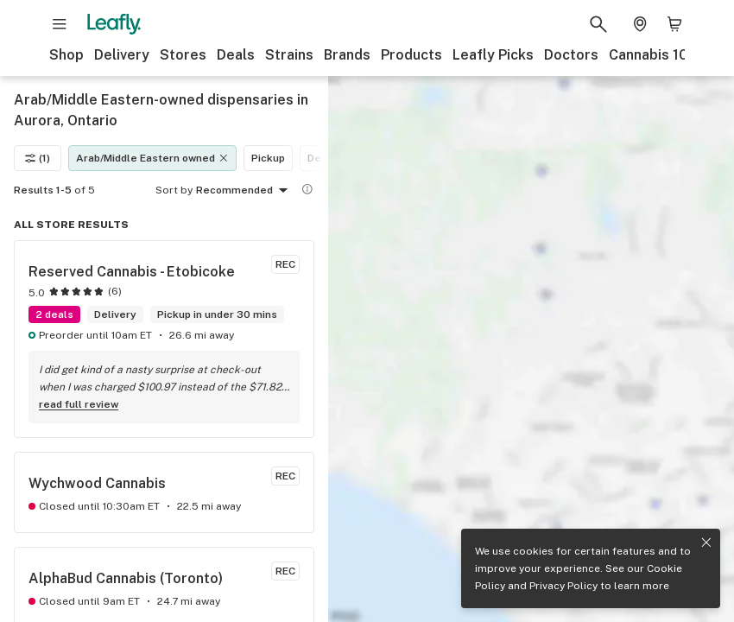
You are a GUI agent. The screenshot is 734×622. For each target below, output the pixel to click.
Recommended (245, 190)
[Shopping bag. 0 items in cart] (674, 24)
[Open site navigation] (59, 24)
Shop (66, 55)
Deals (236, 55)
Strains (289, 55)
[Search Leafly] (598, 24)
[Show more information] (307, 189)
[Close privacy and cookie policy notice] (706, 542)
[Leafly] (114, 24)
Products (411, 55)
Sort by (174, 190)
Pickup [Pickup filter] (268, 158)
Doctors (571, 55)
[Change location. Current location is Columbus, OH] (640, 24)
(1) (37, 158)
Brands (347, 55)
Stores (183, 55)
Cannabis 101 (651, 55)
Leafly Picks (493, 55)
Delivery (121, 55)
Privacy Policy (563, 586)
